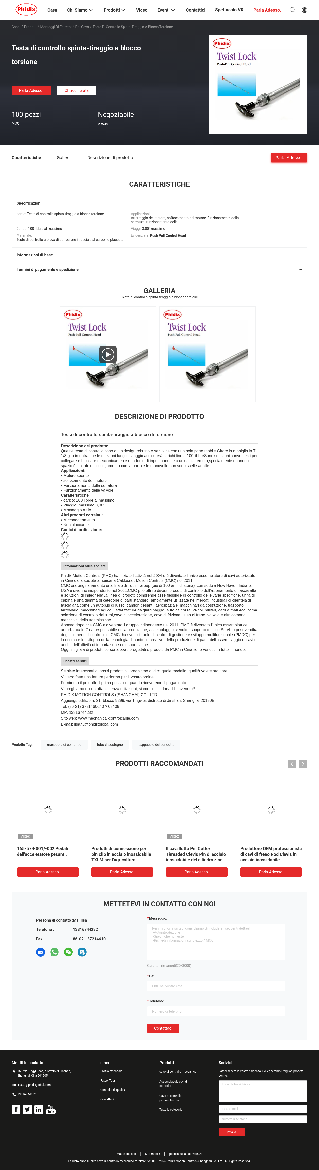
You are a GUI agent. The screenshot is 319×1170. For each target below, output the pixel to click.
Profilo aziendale (111, 1071)
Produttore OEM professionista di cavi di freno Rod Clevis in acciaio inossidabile (271, 854)
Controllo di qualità (112, 1090)
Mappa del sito (126, 1154)
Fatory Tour (107, 1080)
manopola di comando (64, 745)
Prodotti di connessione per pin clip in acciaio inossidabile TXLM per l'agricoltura (121, 854)
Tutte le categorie (171, 1109)
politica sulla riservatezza (185, 1154)
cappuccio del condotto (156, 745)
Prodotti (30, 27)
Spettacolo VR (229, 9)
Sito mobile (152, 1154)
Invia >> (232, 1132)
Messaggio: (158, 918)
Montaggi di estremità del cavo (64, 27)
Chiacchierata (77, 90)
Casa (15, 27)
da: (151, 976)
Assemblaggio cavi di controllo (174, 1084)
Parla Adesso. (31, 90)
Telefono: (156, 1001)
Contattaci (163, 1028)
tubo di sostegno (110, 745)
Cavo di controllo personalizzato (171, 1098)
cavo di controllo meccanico (178, 1071)
